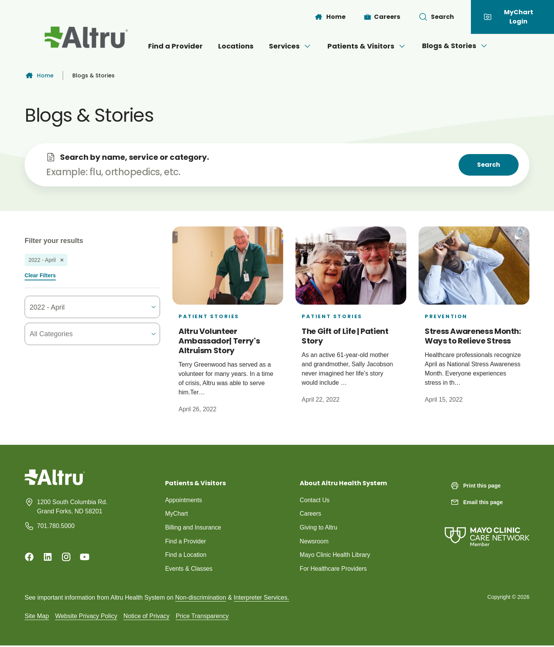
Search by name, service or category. (134, 157)
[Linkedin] (47, 557)
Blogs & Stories (455, 45)
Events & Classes (189, 569)
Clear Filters (40, 275)
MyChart (176, 514)
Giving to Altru (319, 528)
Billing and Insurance (193, 528)
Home (39, 75)
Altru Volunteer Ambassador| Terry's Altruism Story (219, 341)
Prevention (446, 316)
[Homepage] (55, 483)
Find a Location (186, 555)
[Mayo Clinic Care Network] (487, 529)
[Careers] (382, 17)
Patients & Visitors (367, 46)
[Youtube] (84, 557)
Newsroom (314, 541)
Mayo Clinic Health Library (336, 555)
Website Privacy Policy (86, 617)
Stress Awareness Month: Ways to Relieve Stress (473, 336)
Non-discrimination (200, 598)
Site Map (37, 617)
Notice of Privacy (146, 617)
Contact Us (315, 500)
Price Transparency (202, 617)
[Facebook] (29, 557)
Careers (311, 514)
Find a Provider (175, 46)
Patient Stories (209, 316)
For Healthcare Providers (334, 569)
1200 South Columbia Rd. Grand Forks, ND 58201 (72, 507)
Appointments (184, 500)
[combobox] (74, 334)
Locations (236, 46)
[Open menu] (307, 46)
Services (290, 46)
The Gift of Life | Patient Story (345, 336)
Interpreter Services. (261, 598)
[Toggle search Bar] (436, 17)
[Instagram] (66, 557)
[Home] (329, 17)
